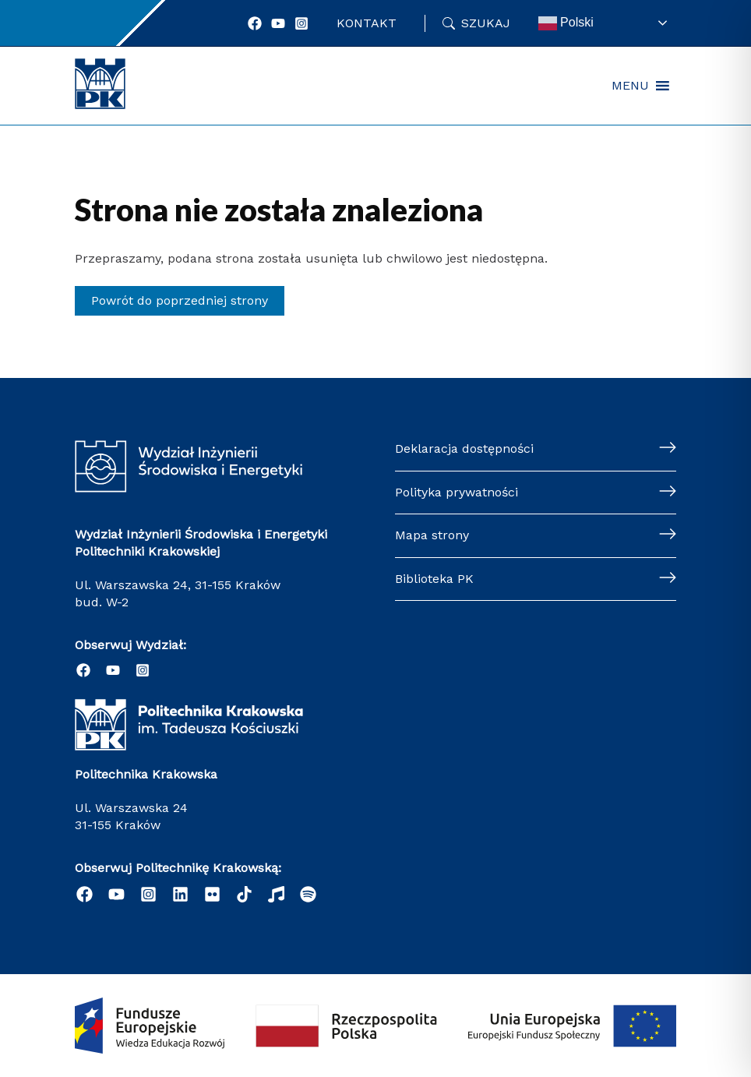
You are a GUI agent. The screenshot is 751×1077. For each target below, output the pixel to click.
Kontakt (367, 23)
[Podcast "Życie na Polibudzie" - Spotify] (308, 894)
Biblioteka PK (434, 578)
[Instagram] (301, 23)
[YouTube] (278, 23)
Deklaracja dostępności (464, 448)
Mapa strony (432, 535)
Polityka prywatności (456, 492)
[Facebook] (255, 23)
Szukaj (485, 23)
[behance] (244, 894)
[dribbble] (276, 894)
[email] (212, 894)
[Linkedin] (180, 894)
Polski (566, 23)
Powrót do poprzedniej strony (179, 300)
